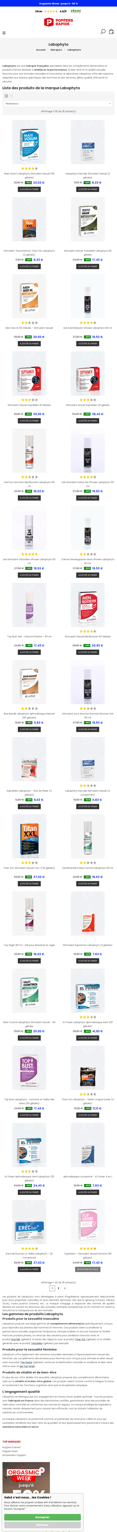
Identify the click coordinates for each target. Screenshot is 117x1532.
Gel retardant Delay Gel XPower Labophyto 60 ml (88, 484)
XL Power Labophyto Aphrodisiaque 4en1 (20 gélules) (88, 1024)
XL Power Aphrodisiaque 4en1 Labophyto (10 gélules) (29, 1178)
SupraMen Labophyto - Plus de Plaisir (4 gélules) (29, 792)
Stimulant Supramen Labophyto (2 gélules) (87, 945)
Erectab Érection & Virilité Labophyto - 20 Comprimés (29, 1255)
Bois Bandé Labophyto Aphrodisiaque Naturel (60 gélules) (29, 715)
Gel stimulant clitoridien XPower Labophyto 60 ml (29, 561)
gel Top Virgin (27, 1366)
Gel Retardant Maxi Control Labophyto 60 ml (87, 868)
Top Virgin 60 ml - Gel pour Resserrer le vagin (29, 945)
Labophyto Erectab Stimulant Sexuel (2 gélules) (87, 175)
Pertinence (58, 103)
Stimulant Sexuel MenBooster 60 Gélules (88, 636)
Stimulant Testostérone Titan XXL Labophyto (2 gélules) (29, 252)
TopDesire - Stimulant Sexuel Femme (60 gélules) (88, 1255)
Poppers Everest (11, 1447)
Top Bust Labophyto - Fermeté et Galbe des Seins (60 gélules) (29, 1101)
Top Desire (26, 1362)
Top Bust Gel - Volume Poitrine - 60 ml (29, 636)
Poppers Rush (10, 1451)
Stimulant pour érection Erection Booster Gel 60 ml (87, 715)
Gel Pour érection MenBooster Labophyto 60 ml (29, 484)
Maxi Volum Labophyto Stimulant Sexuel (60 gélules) (29, 175)
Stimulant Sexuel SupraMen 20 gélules (87, 405)
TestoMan (37, 1343)
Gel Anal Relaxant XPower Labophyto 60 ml (87, 328)
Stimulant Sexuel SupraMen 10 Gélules (29, 405)
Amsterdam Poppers (14, 1455)
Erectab (15, 1339)
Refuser (42, 1525)
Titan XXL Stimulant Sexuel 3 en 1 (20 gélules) (29, 868)
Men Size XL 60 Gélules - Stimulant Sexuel (29, 328)
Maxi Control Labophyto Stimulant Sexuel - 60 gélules (29, 1024)
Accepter (42, 1517)
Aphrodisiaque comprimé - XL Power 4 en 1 (87, 1176)
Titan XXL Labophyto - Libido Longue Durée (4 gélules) (88, 1101)
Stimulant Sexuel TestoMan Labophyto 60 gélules (88, 252)
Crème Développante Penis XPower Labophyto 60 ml (87, 561)
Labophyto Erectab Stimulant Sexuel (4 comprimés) (87, 792)
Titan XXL (80, 1339)
